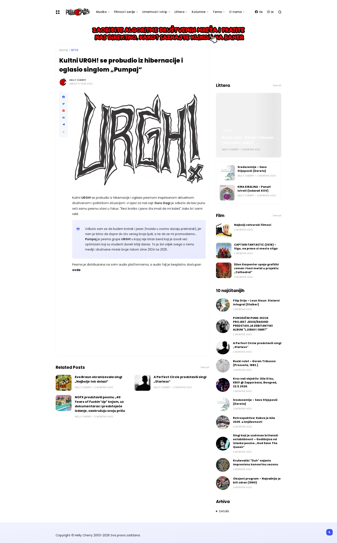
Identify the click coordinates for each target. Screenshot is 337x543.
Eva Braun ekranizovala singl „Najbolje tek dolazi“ (98, 379)
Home (63, 50)
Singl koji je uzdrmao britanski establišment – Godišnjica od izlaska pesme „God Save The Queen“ (255, 441)
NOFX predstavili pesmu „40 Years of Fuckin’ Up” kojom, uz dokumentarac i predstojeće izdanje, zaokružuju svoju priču (100, 404)
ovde (76, 270)
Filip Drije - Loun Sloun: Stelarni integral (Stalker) (256, 302)
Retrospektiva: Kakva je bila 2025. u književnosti (254, 420)
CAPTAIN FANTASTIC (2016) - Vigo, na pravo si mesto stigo (256, 246)
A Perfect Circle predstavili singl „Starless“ (180, 379)
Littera (179, 12)
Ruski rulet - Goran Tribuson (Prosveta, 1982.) (248, 140)
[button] (63, 132)
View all (205, 367)
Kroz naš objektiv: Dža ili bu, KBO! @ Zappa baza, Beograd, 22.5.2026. (255, 382)
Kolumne (198, 12)
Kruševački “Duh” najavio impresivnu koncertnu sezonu (255, 462)
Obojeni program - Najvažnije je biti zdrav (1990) (257, 480)
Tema (217, 12)
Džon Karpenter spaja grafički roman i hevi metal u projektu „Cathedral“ (256, 268)
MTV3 (74, 50)
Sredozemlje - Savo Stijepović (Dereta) (252, 169)
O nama (235, 12)
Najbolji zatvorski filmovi (252, 225)
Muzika (101, 12)
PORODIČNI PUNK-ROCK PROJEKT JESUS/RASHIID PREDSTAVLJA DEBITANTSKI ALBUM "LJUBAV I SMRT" (253, 323)
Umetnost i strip (154, 12)
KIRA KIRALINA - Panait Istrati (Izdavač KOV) (254, 188)
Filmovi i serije (124, 12)
